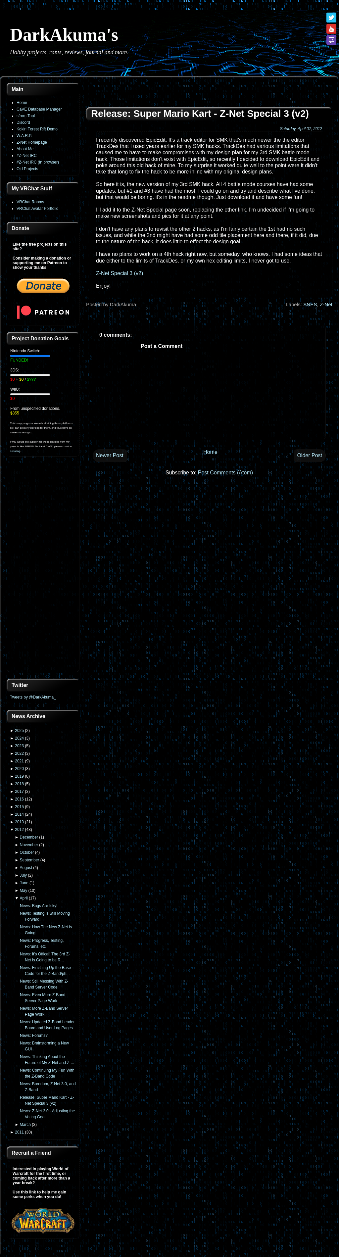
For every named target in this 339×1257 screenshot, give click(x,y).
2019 (19, 776)
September (29, 860)
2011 (19, 1132)
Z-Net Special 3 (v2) (119, 273)
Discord (23, 122)
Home (22, 102)
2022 (19, 753)
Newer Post (109, 455)
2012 (19, 829)
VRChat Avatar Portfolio (38, 208)
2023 (19, 746)
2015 (19, 806)
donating (15, 451)
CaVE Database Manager (39, 109)
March (25, 1124)
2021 (19, 761)
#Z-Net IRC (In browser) (38, 162)
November (29, 845)
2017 (19, 791)
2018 (19, 784)
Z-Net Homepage (32, 142)
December (29, 837)
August (26, 867)
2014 (19, 814)
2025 (19, 730)
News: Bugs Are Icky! (38, 905)
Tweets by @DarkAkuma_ (33, 697)
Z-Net (326, 304)
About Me (25, 149)
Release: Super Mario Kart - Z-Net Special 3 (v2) (200, 113)
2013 (19, 822)
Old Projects (27, 169)
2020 (19, 768)
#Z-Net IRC (27, 155)
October (27, 852)
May (23, 890)
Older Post (309, 455)
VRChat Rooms (30, 202)
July (23, 875)
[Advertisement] (43, 568)
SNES (310, 304)
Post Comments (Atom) (225, 472)
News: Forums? (34, 1035)
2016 (19, 799)
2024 (19, 738)
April (24, 898)
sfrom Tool (26, 116)
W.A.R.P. (24, 135)
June (24, 883)
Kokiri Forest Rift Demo (37, 129)
